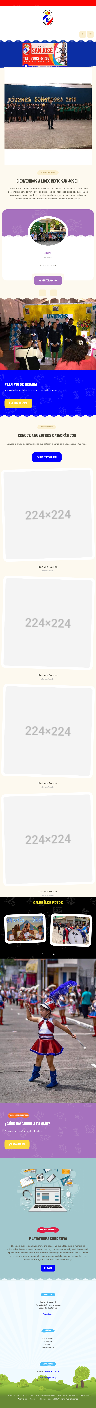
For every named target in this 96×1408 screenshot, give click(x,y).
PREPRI (48, 252)
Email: (41, 1378)
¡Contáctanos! (17, 1144)
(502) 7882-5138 (51, 1371)
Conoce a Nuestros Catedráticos (47, 435)
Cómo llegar (48, 1314)
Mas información (48, 280)
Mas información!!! (47, 457)
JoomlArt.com (85, 1395)
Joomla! (21, 1399)
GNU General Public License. (66, 1399)
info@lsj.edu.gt (50, 1378)
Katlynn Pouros (48, 567)
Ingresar (48, 1268)
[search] (82, 34)
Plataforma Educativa (48, 1238)
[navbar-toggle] (90, 34)
